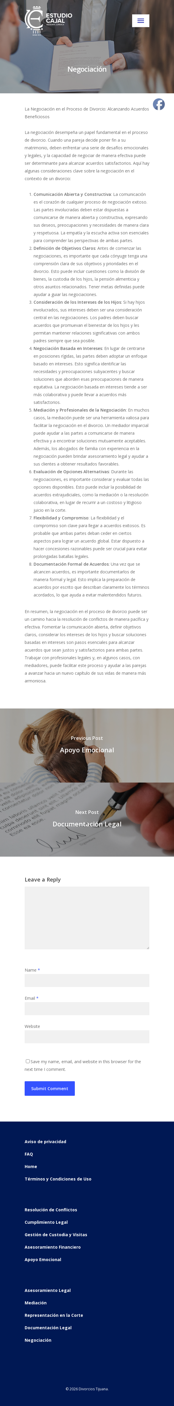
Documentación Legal (48, 1327)
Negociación (38, 1340)
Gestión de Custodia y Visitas (56, 1234)
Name (32, 970)
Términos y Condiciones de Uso (58, 1179)
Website (32, 1026)
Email (32, 998)
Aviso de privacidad (45, 1141)
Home (31, 1166)
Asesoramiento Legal (48, 1290)
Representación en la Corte (54, 1315)
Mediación (36, 1303)
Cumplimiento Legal (46, 1222)
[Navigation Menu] (140, 20)
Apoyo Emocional (43, 1259)
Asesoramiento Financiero (53, 1247)
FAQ (29, 1154)
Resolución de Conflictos (51, 1210)
